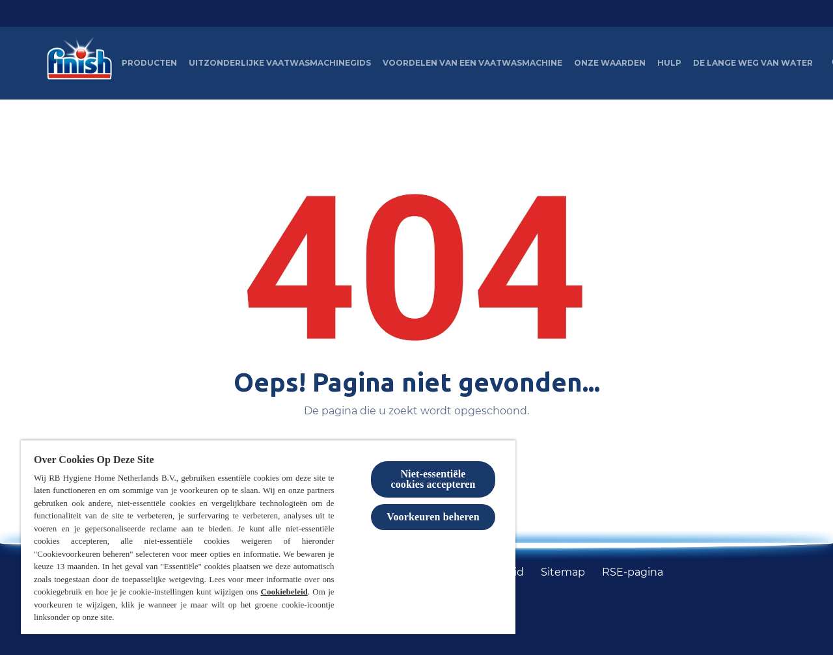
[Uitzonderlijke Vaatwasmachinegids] (280, 63)
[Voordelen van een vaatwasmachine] (472, 63)
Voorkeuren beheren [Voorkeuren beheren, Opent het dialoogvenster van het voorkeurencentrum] (433, 516)
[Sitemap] (563, 572)
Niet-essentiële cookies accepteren (432, 479)
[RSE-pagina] (632, 572)
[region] (268, 537)
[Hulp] (669, 63)
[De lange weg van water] (752, 63)
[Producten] (149, 63)
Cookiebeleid (284, 591)
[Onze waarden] (609, 63)
